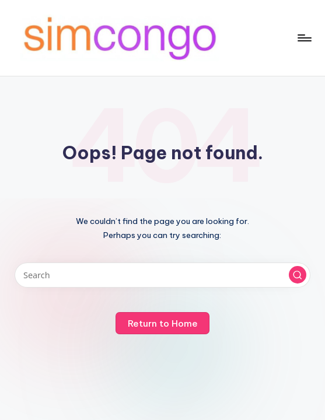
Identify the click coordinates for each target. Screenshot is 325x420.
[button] (297, 275)
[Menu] (304, 37)
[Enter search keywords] (162, 275)
